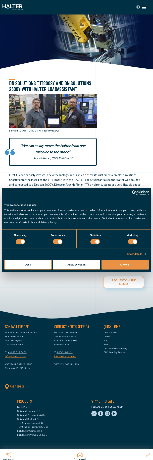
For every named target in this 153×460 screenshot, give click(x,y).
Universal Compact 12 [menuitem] (28, 411)
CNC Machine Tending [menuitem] (115, 348)
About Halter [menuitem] (110, 332)
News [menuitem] (107, 344)
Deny (28, 264)
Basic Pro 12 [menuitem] (23, 407)
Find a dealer (14, 386)
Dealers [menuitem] (108, 336)
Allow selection (76, 264)
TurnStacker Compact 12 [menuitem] (30, 423)
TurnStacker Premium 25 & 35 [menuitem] (32, 426)
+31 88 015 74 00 (17, 352)
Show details (134, 253)
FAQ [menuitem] (106, 340)
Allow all (125, 264)
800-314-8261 (64, 352)
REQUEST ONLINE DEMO (124, 281)
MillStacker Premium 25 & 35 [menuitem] (32, 434)
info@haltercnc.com (15, 356)
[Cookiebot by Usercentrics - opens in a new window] (134, 192)
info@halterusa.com (65, 356)
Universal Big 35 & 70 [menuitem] (28, 419)
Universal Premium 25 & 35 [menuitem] (31, 415)
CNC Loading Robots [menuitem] (114, 352)
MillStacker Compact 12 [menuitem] (29, 430)
